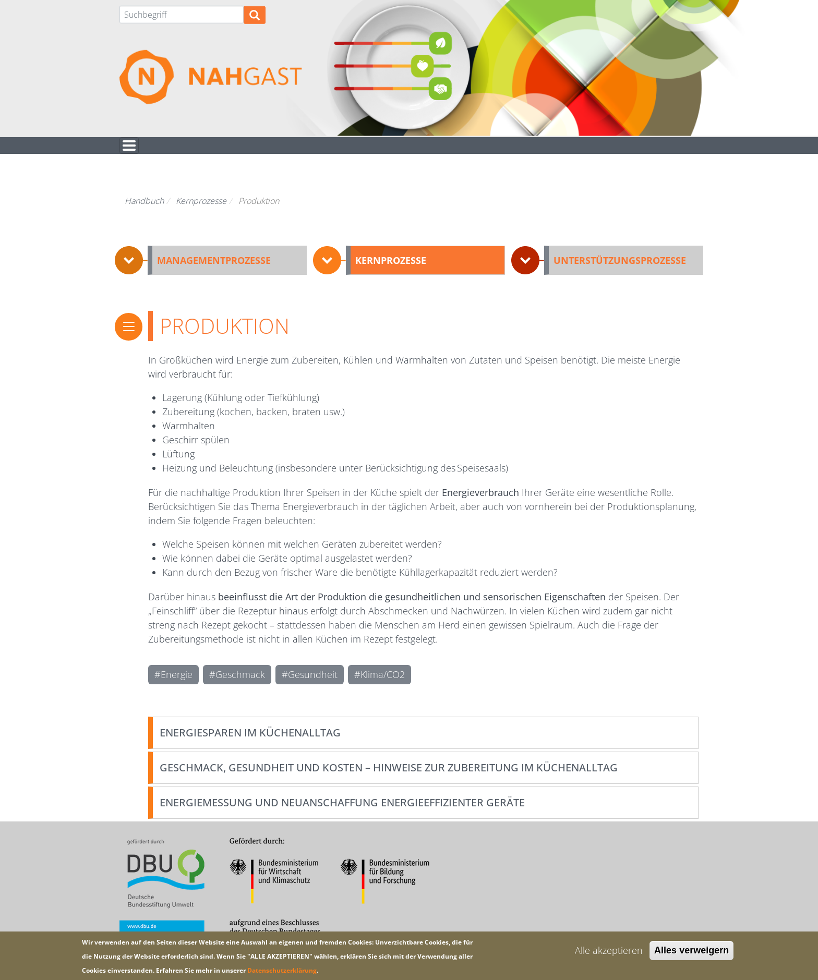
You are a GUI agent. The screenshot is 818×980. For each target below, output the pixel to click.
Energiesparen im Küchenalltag (250, 742)
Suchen (254, 20)
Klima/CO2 (382, 683)
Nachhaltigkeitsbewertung (216, 150)
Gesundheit (313, 683)
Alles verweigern (691, 950)
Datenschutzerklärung (282, 970)
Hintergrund (561, 150)
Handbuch (362, 150)
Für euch (458, 150)
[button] (211, 269)
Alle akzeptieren (609, 950)
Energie (177, 683)
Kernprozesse (201, 210)
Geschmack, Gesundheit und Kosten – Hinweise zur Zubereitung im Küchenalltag (389, 777)
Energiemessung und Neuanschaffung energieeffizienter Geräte (342, 812)
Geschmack (240, 683)
